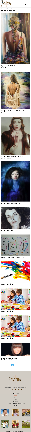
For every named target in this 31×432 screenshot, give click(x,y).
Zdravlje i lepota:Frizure (7, 230)
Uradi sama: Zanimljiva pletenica (9, 358)
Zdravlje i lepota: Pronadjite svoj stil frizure (12, 157)
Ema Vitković (3, 114)
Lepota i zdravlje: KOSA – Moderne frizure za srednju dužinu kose (14, 66)
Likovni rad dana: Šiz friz (7, 284)
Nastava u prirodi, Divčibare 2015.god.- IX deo (12, 257)
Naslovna (3, 8)
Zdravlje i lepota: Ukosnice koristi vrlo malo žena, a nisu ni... (15, 111)
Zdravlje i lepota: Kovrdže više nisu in (10, 203)
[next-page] (18, 365)
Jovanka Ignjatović (5, 258)
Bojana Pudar (4, 359)
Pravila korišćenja (20, 431)
